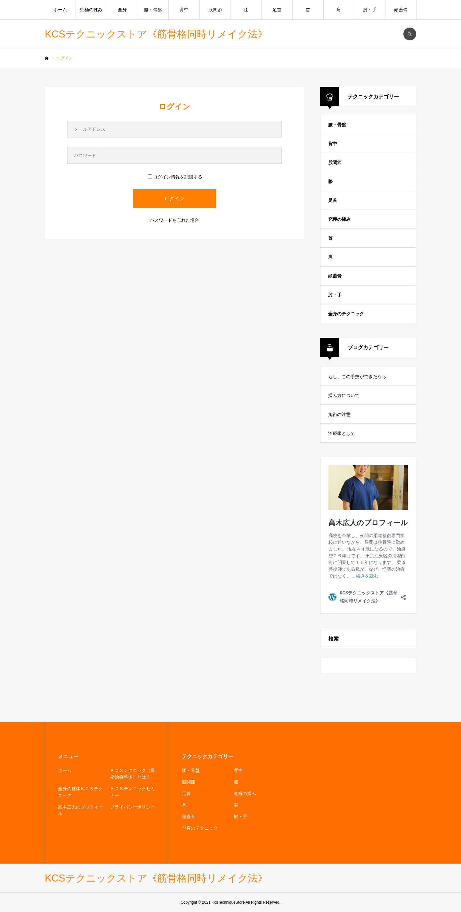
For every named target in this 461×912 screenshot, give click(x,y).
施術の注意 (339, 414)
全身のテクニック (346, 313)
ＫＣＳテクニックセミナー (132, 792)
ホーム (60, 9)
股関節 (215, 9)
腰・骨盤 (153, 9)
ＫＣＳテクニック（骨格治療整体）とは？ (132, 774)
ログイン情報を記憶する (175, 176)
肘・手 (369, 9)
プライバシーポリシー (132, 806)
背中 (184, 9)
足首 (276, 9)
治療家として (341, 433)
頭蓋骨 (401, 9)
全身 (122, 9)
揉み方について (344, 395)
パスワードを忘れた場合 (174, 220)
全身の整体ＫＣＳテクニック (80, 792)
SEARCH (409, 34)
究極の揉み (91, 9)
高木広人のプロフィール (80, 810)
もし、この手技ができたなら (357, 376)
